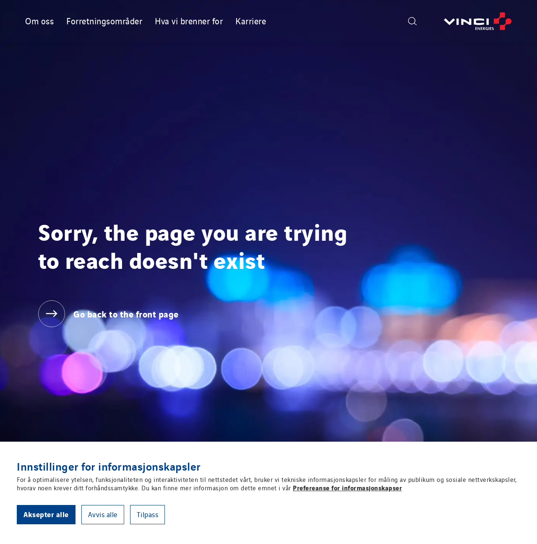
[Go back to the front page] (478, 21)
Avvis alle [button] (102, 514)
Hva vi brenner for (189, 20)
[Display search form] (412, 21)
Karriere (250, 20)
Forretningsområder (104, 20)
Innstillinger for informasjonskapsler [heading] (109, 466)
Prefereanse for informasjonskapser (347, 487)
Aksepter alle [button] (46, 514)
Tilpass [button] (148, 514)
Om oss (39, 20)
